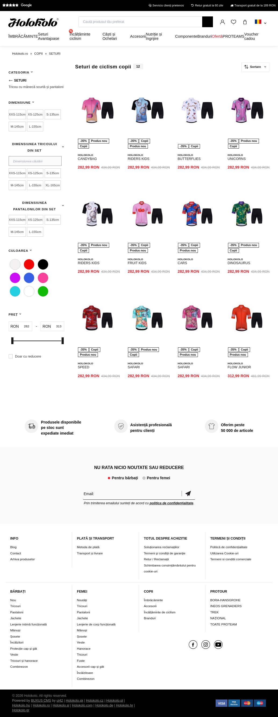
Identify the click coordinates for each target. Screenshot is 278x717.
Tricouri (15, 606)
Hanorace (84, 648)
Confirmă (188, 494)
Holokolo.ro (41, 705)
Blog (13, 547)
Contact (15, 553)
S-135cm (53, 114)
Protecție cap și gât (23, 648)
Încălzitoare (85, 672)
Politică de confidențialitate (228, 547)
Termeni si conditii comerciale (230, 559)
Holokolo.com (82, 705)
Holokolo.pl (114, 700)
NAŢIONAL (218, 618)
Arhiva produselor (22, 559)
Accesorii (150, 606)
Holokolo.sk (74, 700)
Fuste (81, 660)
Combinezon (19, 666)
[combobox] (260, 23)
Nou (13, 600)
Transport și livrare (90, 553)
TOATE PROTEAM (223, 624)
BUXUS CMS (41, 700)
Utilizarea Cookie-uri (224, 553)
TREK (214, 612)
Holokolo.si (61, 705)
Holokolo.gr (20, 710)
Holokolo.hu (21, 705)
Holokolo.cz (95, 700)
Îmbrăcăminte (153, 600)
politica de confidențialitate (171, 503)
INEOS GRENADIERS (226, 606)
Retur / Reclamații (156, 559)
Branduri (150, 618)
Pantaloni (16, 612)
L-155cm (35, 126)
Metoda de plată (88, 547)
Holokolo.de (104, 705)
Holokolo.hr (124, 705)
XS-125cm (35, 114)
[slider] (12, 340)
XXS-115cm (17, 114)
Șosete (15, 636)
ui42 (59, 700)
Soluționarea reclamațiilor (161, 547)
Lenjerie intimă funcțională (28, 624)
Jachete (15, 618)
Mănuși (15, 630)
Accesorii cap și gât (90, 666)
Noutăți (82, 600)
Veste (14, 654)
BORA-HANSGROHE (225, 600)
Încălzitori (16, 642)
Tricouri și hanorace (24, 660)
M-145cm (17, 126)
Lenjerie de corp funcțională (96, 624)
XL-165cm (52, 185)
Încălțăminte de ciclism (160, 612)
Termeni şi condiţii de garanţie (165, 553)
